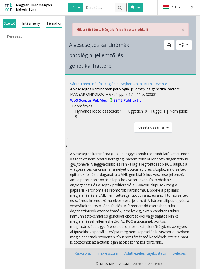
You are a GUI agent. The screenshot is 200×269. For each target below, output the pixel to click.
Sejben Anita (131, 83)
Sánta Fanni (80, 83)
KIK (112, 263)
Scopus (86, 100)
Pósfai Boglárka (105, 83)
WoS (74, 100)
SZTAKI (123, 263)
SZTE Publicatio (127, 100)
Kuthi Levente (155, 83)
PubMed (100, 100)
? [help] (192, 7)
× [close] (182, 29)
